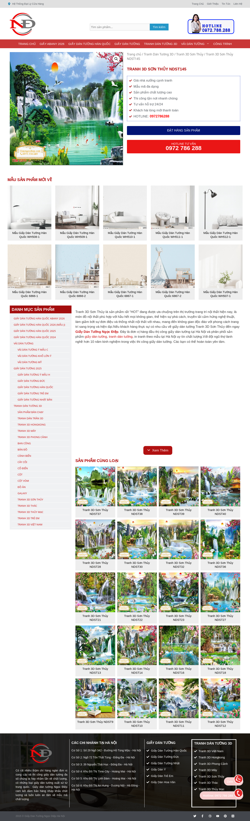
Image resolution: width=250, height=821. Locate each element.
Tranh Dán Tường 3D (160, 43)
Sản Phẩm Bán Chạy (30, 412)
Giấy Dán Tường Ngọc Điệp (96, 332)
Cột (20, 474)
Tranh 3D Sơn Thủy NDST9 (95, 721)
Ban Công (24, 443)
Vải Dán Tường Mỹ (30, 362)
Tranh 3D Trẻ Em (28, 518)
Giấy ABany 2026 (52, 43)
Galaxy (22, 493)
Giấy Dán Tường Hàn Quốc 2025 (35, 331)
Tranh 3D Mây (27, 431)
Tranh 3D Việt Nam (30, 524)
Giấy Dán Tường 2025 (28, 368)
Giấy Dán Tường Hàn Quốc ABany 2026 (39, 318)
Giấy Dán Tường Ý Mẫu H (34, 374)
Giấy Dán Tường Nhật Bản (35, 399)
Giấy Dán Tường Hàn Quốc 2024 (35, 337)
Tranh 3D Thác (27, 505)
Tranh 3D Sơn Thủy (189, 54)
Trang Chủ (27, 43)
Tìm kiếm (159, 27)
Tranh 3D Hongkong (32, 424)
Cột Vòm (23, 480)
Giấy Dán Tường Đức (31, 381)
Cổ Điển (23, 468)
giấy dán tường (96, 337)
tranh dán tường (120, 337)
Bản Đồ (22, 449)
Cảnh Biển (24, 456)
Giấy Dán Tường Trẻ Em (33, 393)
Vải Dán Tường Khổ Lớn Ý (34, 356)
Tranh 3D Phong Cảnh (32, 437)
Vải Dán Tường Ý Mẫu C (33, 349)
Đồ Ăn (22, 487)
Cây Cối (22, 462)
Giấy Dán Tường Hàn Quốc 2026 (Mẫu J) (39, 324)
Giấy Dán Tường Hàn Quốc (89, 43)
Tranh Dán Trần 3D (30, 418)
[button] (116, 58)
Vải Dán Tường (196, 43)
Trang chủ (134, 54)
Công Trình (222, 43)
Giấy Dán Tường (127, 43)
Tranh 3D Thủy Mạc (30, 512)
